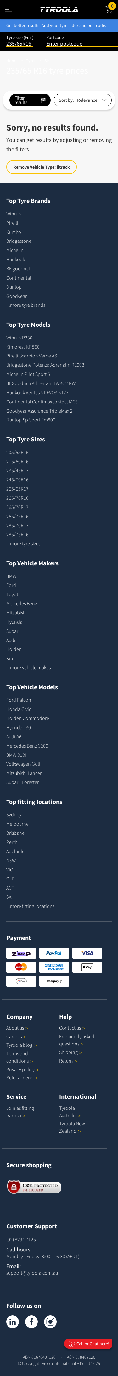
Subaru (13, 631)
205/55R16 (17, 452)
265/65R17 (17, 488)
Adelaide (15, 851)
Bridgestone (18, 241)
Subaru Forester (22, 782)
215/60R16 (17, 461)
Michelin (15, 250)
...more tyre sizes (23, 543)
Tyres (31, 60)
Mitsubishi (16, 612)
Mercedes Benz (21, 603)
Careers (14, 1036)
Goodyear (16, 296)
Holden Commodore (27, 718)
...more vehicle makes (28, 667)
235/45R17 (17, 470)
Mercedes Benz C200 (27, 746)
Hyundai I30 (18, 727)
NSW (11, 860)
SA (8, 897)
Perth (11, 842)
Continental (18, 277)
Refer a (22, 1077)
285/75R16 (17, 534)
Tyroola (21, 1045)
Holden (14, 649)
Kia (9, 658)
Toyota (13, 594)
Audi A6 (13, 736)
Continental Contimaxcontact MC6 (42, 401)
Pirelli (12, 223)
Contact (72, 1028)
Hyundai (15, 622)
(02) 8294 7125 (21, 1239)
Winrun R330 (19, 337)
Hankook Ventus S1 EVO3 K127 (37, 392)
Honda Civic (18, 709)
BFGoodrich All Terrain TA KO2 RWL (42, 383)
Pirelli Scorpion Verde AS (31, 355)
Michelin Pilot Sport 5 (28, 374)
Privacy (22, 1069)
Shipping (68, 1052)
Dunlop (14, 287)
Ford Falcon (18, 700)
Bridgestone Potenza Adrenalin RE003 (45, 365)
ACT (10, 887)
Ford (11, 585)
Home (12, 60)
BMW (11, 576)
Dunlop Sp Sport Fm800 (30, 419)
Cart (113, 5)
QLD (10, 878)
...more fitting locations (30, 906)
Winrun (13, 213)
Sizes (48, 60)
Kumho (13, 232)
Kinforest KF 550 (23, 347)
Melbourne (17, 823)
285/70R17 (17, 525)
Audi (10, 640)
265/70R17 (17, 507)
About (17, 1028)
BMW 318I (16, 755)
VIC (9, 869)
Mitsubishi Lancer (24, 773)
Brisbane (15, 833)
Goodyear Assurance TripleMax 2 (39, 411)
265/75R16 (17, 516)
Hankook (15, 259)
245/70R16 (17, 479)
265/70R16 (17, 498)
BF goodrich (18, 268)
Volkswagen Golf (23, 764)
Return (66, 1061)
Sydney (13, 814)
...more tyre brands (25, 305)
